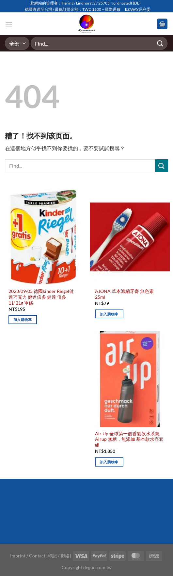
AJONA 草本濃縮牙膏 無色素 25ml (124, 294)
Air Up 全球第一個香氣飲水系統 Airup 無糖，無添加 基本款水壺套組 (129, 439)
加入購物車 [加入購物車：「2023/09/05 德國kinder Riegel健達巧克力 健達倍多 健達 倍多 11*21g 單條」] (22, 319)
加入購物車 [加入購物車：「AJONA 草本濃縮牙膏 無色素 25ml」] (109, 314)
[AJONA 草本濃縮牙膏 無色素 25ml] (130, 237)
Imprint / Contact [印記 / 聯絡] (40, 555)
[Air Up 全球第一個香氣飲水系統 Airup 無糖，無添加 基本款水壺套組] (130, 379)
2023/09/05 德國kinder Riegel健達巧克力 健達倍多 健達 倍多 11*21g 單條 (41, 297)
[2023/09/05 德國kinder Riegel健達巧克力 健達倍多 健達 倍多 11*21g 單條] (43, 237)
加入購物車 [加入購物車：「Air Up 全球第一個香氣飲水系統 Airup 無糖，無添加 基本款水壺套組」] (109, 462)
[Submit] (160, 43)
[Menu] (9, 24)
